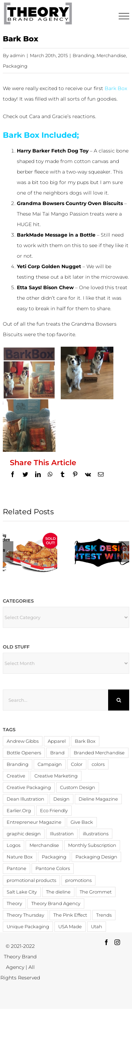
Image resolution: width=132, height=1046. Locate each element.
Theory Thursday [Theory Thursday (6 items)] (25, 915)
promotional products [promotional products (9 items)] (31, 880)
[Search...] (55, 700)
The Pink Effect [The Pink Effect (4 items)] (70, 915)
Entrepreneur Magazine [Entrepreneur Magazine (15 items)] (34, 822)
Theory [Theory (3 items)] (14, 903)
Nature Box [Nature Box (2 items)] (20, 857)
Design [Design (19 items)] (61, 799)
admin (17, 55)
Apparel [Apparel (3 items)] (57, 741)
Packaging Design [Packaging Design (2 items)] (96, 857)
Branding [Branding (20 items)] (17, 764)
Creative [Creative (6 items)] (16, 776)
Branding (83, 55)
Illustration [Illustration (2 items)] (62, 833)
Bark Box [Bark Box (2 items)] (85, 741)
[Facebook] (106, 942)
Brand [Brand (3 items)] (57, 752)
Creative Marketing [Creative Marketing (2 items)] (56, 776)
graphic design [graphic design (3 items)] (24, 833)
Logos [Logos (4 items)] (13, 845)
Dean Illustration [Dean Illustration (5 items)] (25, 799)
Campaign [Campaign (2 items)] (50, 764)
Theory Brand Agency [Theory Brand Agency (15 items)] (55, 903)
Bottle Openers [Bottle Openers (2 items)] (24, 752)
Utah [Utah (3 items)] (96, 926)
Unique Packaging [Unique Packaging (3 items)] (28, 926)
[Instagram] (117, 942)
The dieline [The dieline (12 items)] (58, 892)
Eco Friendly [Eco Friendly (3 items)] (54, 810)
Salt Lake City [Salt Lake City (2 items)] (22, 892)
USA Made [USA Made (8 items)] (70, 926)
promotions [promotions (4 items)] (78, 880)
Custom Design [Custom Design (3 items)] (77, 787)
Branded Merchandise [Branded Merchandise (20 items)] (99, 752)
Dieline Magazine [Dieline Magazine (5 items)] (98, 799)
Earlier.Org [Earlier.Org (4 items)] (19, 810)
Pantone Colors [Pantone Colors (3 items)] (52, 868)
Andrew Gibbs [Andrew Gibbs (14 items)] (23, 741)
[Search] (118, 700)
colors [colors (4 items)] (98, 764)
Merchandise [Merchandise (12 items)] (44, 845)
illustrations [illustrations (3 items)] (95, 833)
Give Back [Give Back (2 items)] (82, 822)
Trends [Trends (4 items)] (104, 915)
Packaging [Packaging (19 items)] (54, 857)
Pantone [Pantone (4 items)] (16, 868)
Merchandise (111, 55)
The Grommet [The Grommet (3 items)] (96, 892)
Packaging (15, 66)
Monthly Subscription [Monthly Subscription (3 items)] (92, 845)
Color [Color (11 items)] (76, 764)
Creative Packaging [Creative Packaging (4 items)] (29, 787)
